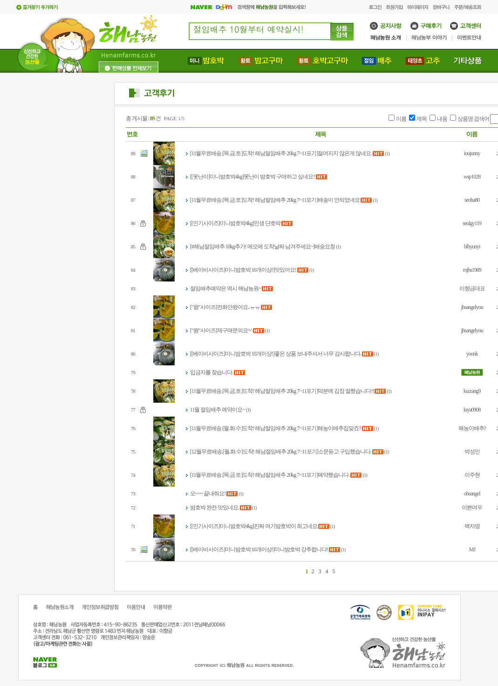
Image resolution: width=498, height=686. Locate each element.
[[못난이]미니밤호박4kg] (217, 176)
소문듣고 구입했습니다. (344, 451)
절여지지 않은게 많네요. (345, 153)
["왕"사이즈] (203, 307)
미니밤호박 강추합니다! (301, 549)
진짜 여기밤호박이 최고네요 (285, 526)
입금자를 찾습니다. (211, 372)
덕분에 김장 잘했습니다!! (346, 391)
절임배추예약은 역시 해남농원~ (225, 288)
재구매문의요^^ (234, 330)
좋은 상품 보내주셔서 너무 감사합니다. (317, 353)
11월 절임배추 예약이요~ (217, 409)
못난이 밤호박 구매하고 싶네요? (279, 176)
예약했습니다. (333, 475)
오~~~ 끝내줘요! (207, 493)
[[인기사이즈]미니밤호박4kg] (222, 223)
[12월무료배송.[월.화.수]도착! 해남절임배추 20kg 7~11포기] (254, 451)
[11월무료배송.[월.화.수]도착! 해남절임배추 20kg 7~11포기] (254, 428)
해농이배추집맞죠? (339, 428)
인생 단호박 (267, 223)
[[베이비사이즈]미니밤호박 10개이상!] (232, 270)
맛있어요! (285, 270)
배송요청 (324, 246)
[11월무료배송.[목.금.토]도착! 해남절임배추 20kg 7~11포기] (254, 153)
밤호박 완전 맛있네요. (214, 507)
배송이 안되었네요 (339, 200)
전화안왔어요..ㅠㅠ (238, 307)
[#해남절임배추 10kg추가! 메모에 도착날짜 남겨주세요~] (252, 246)
